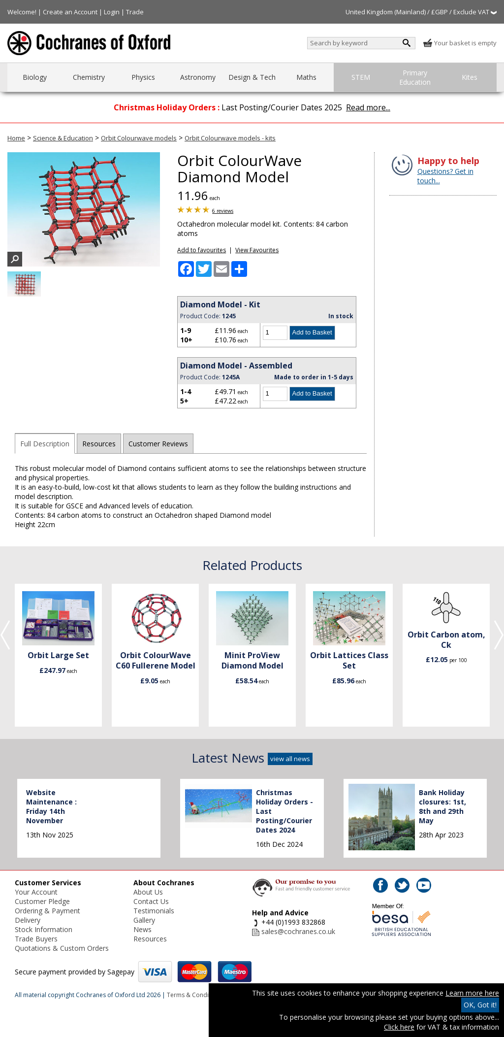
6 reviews (222, 210)
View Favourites (257, 250)
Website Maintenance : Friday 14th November (51, 806)
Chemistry (89, 77)
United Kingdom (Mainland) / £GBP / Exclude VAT (421, 11)
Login (112, 11)
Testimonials (153, 910)
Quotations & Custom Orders (62, 948)
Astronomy (198, 77)
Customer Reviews (158, 443)
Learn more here (472, 993)
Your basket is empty (460, 42)
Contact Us (151, 901)
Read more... (368, 107)
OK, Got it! (480, 1004)
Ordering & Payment (47, 910)
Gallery (144, 920)
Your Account (36, 892)
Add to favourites (201, 250)
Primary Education (415, 77)
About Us (148, 892)
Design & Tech (252, 77)
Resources (99, 443)
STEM (360, 77)
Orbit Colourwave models (139, 138)
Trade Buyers (36, 938)
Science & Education (63, 138)
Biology (35, 77)
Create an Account (70, 11)
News (142, 929)
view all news (290, 758)
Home (16, 138)
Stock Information (43, 929)
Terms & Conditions (194, 995)
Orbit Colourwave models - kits (230, 138)
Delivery (27, 920)
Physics (143, 77)
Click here (399, 1027)
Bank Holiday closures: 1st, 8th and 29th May (442, 806)
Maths (306, 77)
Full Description (44, 443)
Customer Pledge (42, 901)
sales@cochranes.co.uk (298, 931)
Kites (469, 77)
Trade (135, 11)
